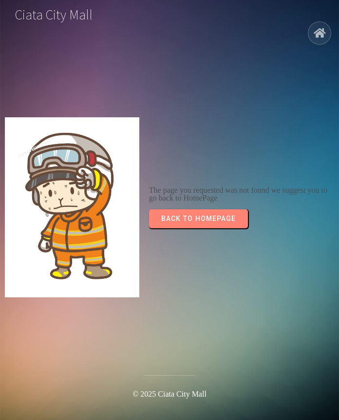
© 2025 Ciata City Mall (169, 394)
